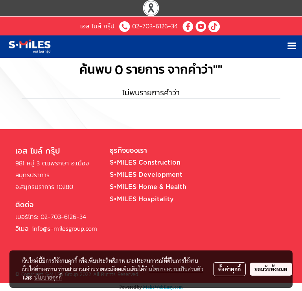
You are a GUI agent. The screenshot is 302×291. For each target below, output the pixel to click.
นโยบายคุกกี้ (48, 277)
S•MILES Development (146, 175)
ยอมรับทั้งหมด (270, 268)
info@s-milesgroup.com (64, 228)
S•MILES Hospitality (142, 199)
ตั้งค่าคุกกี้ (229, 268)
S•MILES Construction (145, 162)
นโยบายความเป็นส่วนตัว (176, 268)
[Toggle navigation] (291, 46)
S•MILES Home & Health (148, 187)
